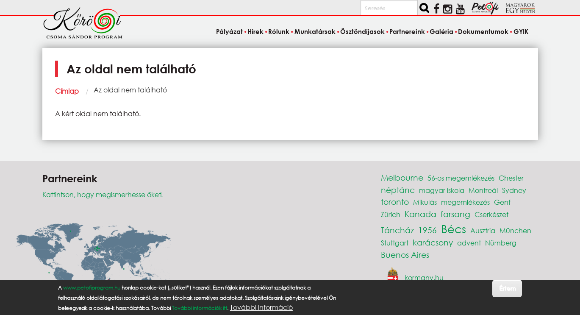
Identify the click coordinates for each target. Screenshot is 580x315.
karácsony (433, 242)
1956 (427, 230)
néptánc (398, 190)
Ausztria (482, 230)
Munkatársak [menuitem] (315, 31)
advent (469, 242)
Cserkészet (491, 214)
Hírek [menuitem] (255, 31)
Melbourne (402, 177)
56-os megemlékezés (460, 177)
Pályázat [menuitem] (229, 31)
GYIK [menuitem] (520, 31)
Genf (502, 202)
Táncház (397, 230)
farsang (455, 214)
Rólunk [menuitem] (278, 31)
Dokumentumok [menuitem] (483, 31)
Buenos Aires (405, 254)
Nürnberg (500, 242)
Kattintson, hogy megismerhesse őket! (102, 194)
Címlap (67, 90)
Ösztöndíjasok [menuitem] (362, 31)
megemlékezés (465, 202)
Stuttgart (394, 242)
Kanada (420, 214)
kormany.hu (424, 277)
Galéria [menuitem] (441, 31)
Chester (511, 177)
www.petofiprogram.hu (91, 287)
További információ (261, 307)
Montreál (483, 190)
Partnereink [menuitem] (407, 31)
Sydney (514, 190)
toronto (395, 201)
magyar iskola (441, 190)
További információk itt (199, 308)
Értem (507, 288)
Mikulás (425, 202)
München (515, 230)
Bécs (453, 228)
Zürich (390, 214)
